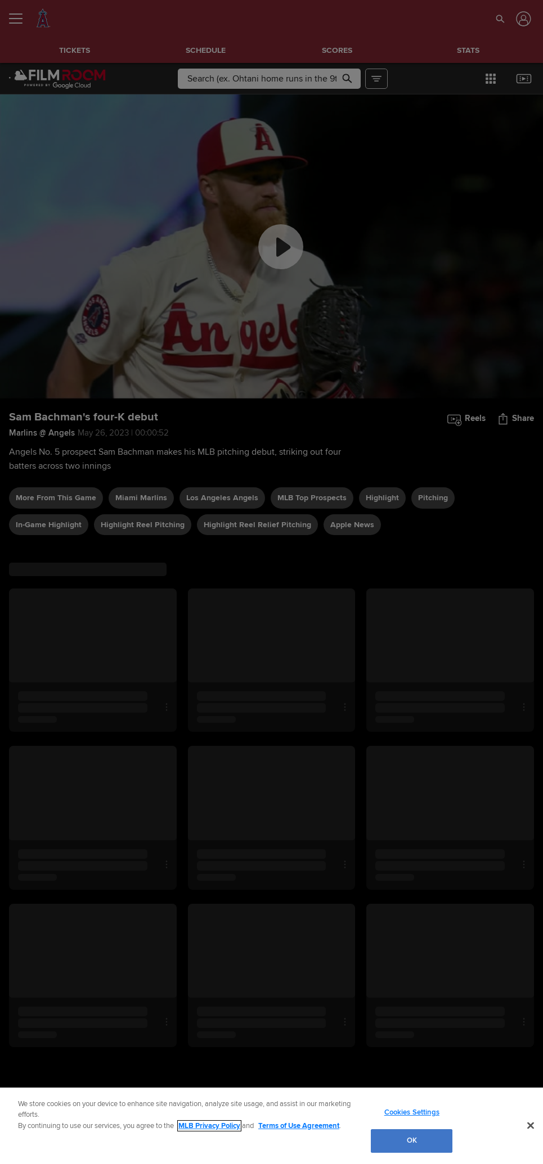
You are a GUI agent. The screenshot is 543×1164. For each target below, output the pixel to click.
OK (412, 1140)
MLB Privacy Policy (209, 1125)
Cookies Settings (411, 1112)
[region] (271, 1126)
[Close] (530, 1125)
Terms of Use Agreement (298, 1125)
